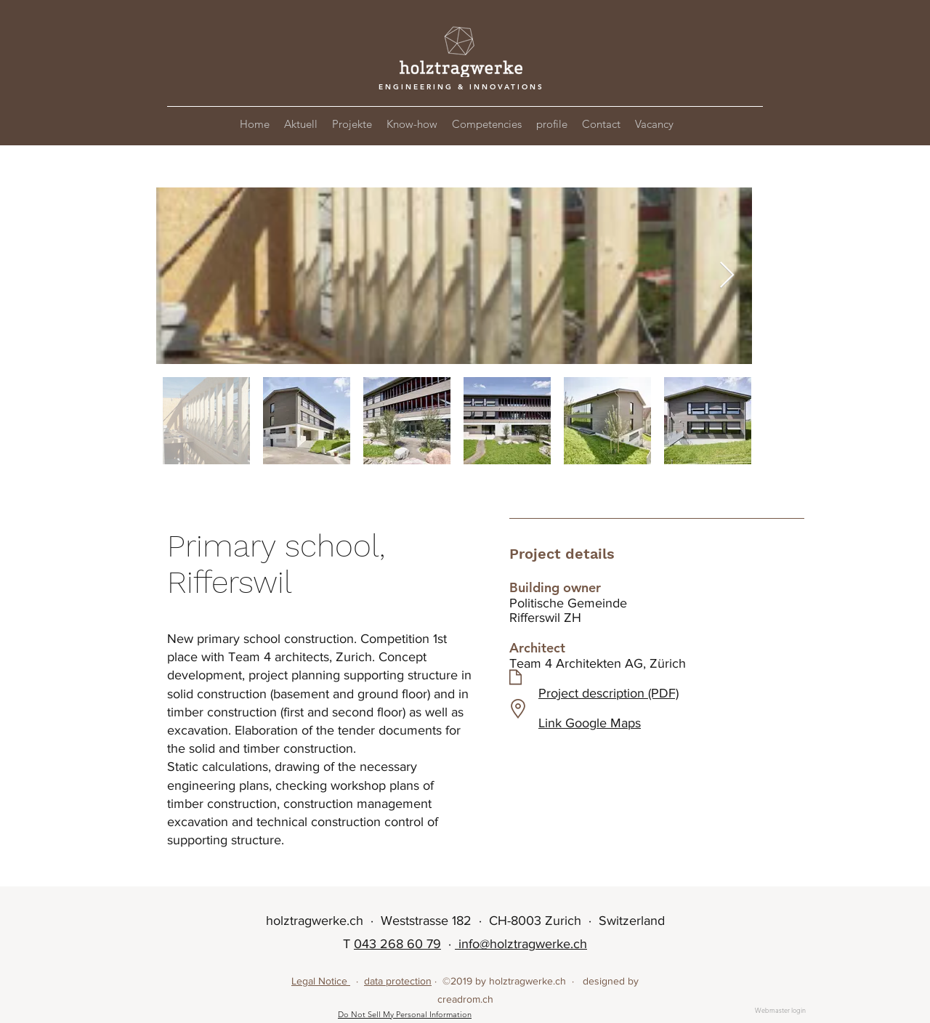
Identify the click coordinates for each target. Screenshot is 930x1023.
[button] (352, 124)
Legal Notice (320, 981)
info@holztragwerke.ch (521, 944)
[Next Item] (727, 276)
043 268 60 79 (397, 944)
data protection (398, 981)
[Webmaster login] (780, 1010)
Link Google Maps (589, 723)
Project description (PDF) (608, 693)
